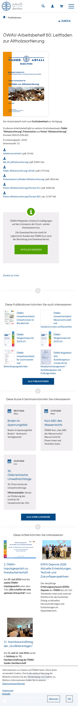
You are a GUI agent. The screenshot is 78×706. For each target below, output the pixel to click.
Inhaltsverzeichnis (12, 153)
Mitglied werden (31, 249)
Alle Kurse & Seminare (38, 517)
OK (69, 699)
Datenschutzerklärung (13, 683)
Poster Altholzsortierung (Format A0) (21, 196)
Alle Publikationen (38, 381)
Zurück (66, 21)
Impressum (7, 690)
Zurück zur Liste (11, 275)
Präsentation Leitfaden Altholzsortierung (23, 179)
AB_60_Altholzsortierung (15, 162)
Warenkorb (62, 7)
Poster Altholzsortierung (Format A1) (21, 187)
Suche (43, 7)
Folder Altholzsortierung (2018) (19, 170)
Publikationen (14, 17)
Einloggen (53, 7)
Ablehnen (53, 699)
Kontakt (6, 693)
